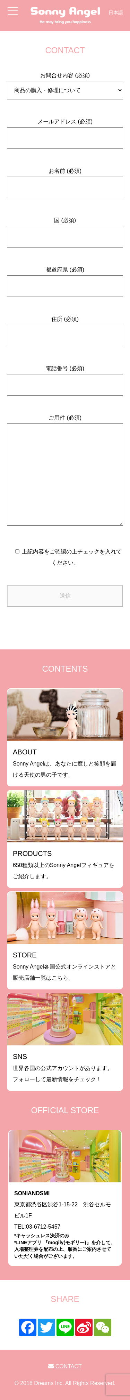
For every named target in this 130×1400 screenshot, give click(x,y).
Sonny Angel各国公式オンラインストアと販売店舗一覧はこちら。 (64, 966)
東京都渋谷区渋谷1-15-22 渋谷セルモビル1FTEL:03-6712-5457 (65, 1225)
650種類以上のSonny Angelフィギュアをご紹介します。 (63, 864)
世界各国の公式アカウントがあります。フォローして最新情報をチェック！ (63, 1067)
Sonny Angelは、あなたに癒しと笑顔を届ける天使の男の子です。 (64, 763)
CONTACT (65, 1366)
